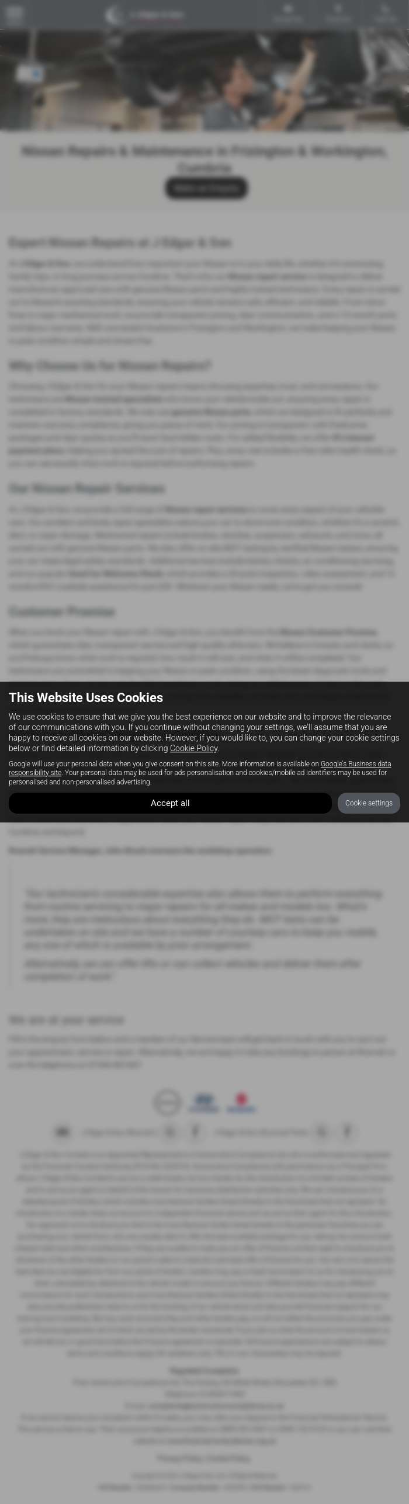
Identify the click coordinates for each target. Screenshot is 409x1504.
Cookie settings (369, 803)
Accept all (170, 802)
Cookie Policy (193, 748)
